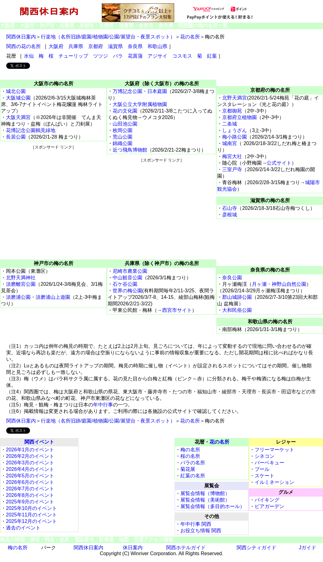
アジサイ (157, 56)
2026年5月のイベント (30, 475)
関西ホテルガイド (186, 547)
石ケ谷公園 (125, 284)
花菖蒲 (135, 56)
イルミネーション (274, 482)
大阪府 (56, 46)
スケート (264, 475)
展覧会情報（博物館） (205, 493)
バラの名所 (192, 462)
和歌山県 (157, 46)
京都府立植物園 (239, 117)
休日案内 (133, 547)
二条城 (229, 123)
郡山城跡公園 (237, 297)
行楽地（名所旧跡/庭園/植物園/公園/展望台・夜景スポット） (108, 36)
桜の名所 (190, 456)
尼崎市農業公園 (130, 271)
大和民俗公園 (237, 310)
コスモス (182, 56)
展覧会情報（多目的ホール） (212, 506)
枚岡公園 (122, 130)
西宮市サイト (177, 310)
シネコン (264, 456)
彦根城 (229, 214)
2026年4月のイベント (30, 469)
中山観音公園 (127, 277)
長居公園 (16, 136)
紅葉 (212, 56)
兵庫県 (75, 46)
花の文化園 (125, 110)
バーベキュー (269, 462)
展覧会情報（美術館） (205, 499)
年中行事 (103, 404)
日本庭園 (157, 91)
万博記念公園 (127, 91)
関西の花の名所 (23, 46)
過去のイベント (23, 527)
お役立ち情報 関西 (200, 530)
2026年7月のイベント (30, 488)
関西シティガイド (256, 547)
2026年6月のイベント (30, 482)
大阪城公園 (18, 97)
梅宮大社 (232, 156)
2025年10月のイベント (31, 508)
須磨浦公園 (18, 297)
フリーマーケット (274, 449)
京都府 (95, 46)
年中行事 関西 (195, 524)
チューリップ (73, 56)
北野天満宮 (234, 97)
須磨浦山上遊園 (53, 297)
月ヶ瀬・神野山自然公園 (279, 284)
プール (262, 469)
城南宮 (229, 143)
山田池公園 (125, 123)
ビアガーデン (269, 506)
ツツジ (100, 56)
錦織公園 (122, 143)
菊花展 (187, 469)
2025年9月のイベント (30, 501)
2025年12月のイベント (31, 521)
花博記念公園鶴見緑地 (30, 130)
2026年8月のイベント (30, 495)
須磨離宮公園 (21, 284)
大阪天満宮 (18, 117)
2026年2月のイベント (30, 456)
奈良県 (135, 46)
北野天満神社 (21, 277)
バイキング (267, 499)
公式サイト (279, 163)
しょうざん (234, 130)
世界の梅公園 (127, 290)
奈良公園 (232, 277)
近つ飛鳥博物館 (130, 150)
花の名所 (190, 36)
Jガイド (307, 547)
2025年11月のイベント (31, 514)
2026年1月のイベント (30, 449)
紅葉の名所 (192, 475)
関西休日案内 (21, 36)
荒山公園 (122, 136)
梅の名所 (190, 449)
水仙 (29, 56)
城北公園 (16, 91)
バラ (118, 56)
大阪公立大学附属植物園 (140, 104)
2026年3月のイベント (30, 462)
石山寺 (229, 208)
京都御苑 (232, 110)
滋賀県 (115, 46)
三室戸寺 (232, 169)
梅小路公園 (234, 136)
